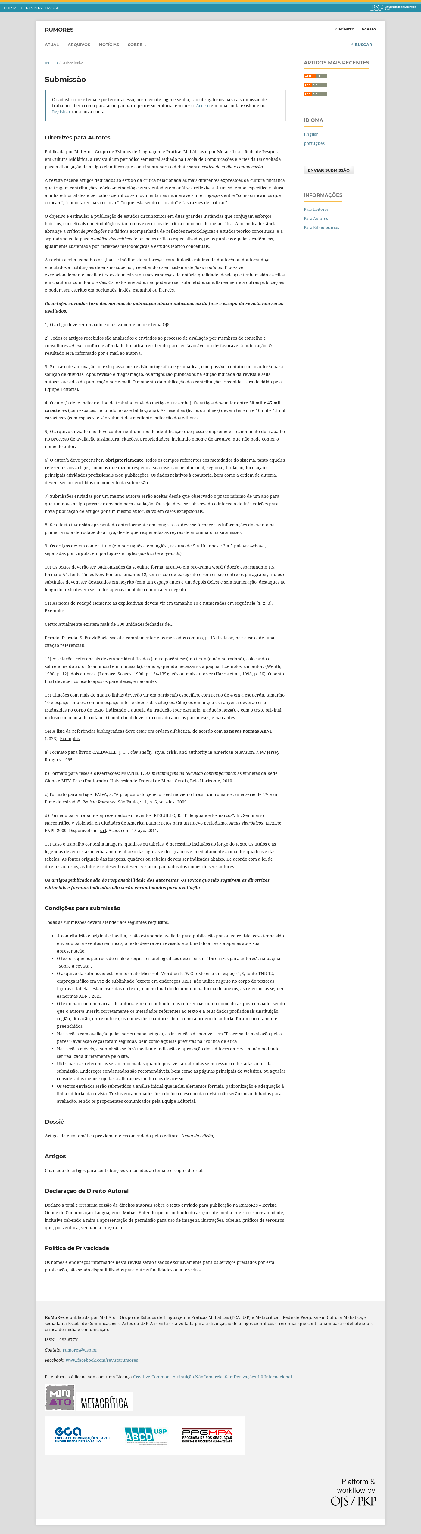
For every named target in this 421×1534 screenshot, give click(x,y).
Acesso (368, 29)
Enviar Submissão (329, 170)
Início (51, 63)
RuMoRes (59, 29)
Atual (52, 44)
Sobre (136, 44)
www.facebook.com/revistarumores (102, 1360)
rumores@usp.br (80, 1350)
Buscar (361, 44)
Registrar (61, 111)
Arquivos (79, 44)
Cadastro (344, 29)
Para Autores (316, 218)
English (311, 134)
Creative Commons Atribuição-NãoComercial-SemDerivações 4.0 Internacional (212, 1377)
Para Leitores (316, 209)
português (314, 143)
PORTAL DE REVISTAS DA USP (31, 8)
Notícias (109, 44)
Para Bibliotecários (321, 227)
